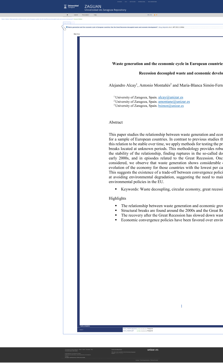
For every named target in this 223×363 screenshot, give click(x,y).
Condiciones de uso (73, 357)
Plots (73, 23)
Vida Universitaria (152, 1)
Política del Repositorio (117, 349)
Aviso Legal (137, 360)
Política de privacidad (81, 357)
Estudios (119, 1)
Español (117, 353)
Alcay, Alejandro (163, 27)
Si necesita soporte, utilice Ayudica (71, 350)
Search (80, 349)
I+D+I (126, 1)
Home (3, 19)
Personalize (85, 15)
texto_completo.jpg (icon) (130, 328)
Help (95, 15)
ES (151, 15)
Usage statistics (67, 23)
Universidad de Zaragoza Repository (105, 9)
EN (148, 15)
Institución (132, 1)
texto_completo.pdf (128, 331)
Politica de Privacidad (154, 360)
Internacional (141, 1)
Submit (76, 15)
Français (121, 353)
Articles (7, 19)
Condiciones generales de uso (145, 360)
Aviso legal (67, 357)
